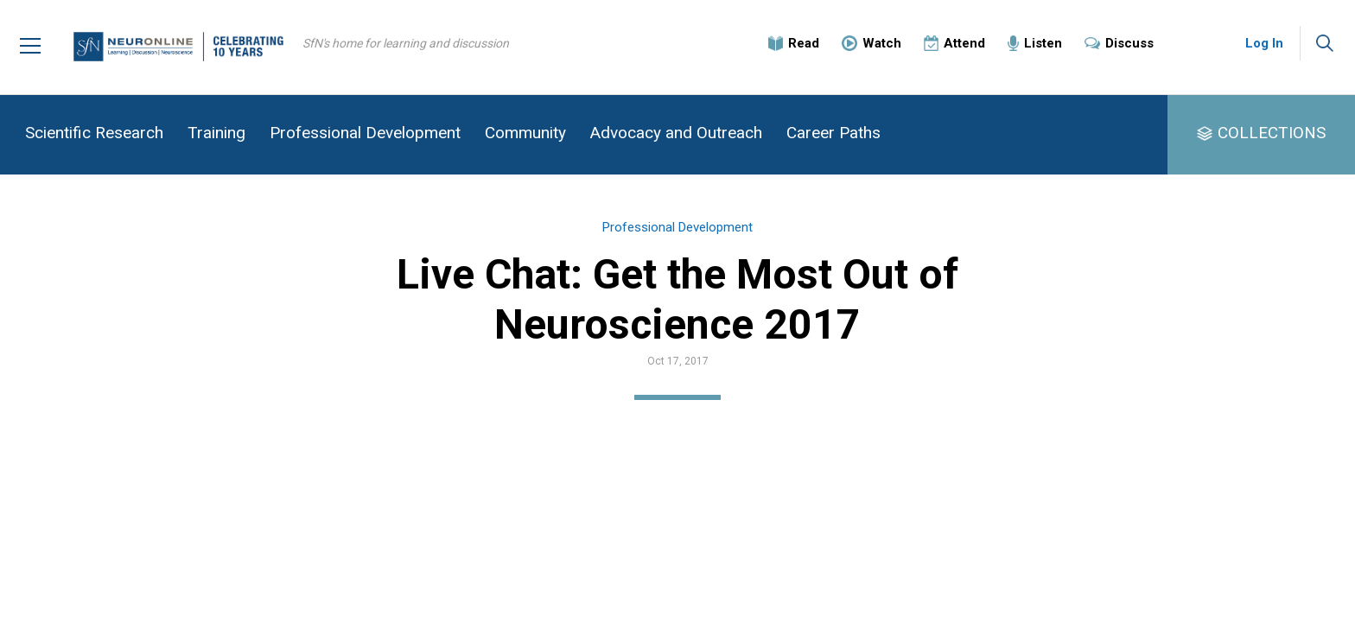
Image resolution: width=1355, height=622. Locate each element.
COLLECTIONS (1272, 133)
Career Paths (833, 133)
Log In (1264, 43)
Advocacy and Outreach (676, 133)
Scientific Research (94, 133)
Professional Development (365, 133)
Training (216, 133)
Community (525, 133)
